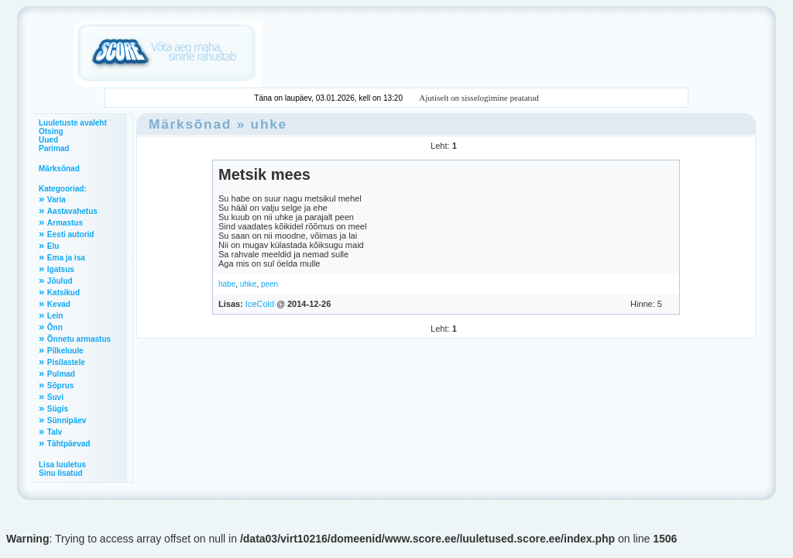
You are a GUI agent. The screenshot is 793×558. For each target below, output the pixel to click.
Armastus (65, 223)
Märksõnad (59, 168)
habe (226, 284)
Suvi (55, 397)
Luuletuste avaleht (73, 123)
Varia (56, 199)
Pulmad (61, 374)
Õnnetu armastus (79, 339)
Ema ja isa (66, 257)
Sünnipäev (67, 420)
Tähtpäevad (69, 443)
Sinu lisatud (61, 473)
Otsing (51, 131)
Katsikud (63, 292)
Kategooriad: (63, 188)
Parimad (54, 148)
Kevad (58, 304)
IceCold (259, 303)
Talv (54, 432)
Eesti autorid (70, 234)
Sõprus (60, 385)
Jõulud (60, 281)
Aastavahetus (72, 211)
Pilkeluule (65, 350)
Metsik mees (264, 174)
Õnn (55, 327)
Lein (55, 316)
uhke (269, 124)
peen (269, 284)
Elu (53, 246)
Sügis (57, 409)
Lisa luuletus (62, 464)
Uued (48, 140)
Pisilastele (66, 362)
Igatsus (60, 269)
